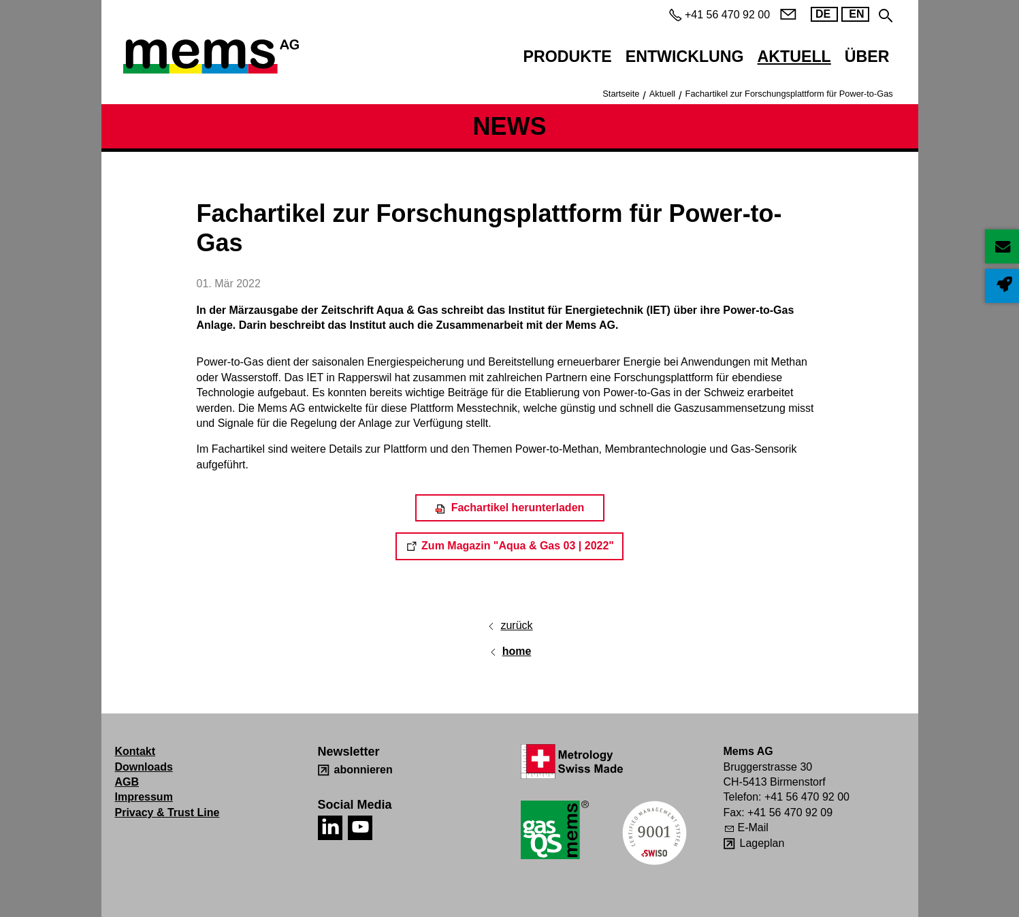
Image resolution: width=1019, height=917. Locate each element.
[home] (510, 651)
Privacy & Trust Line (167, 812)
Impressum (144, 797)
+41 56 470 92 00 (807, 797)
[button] (330, 828)
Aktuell (794, 56)
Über (867, 56)
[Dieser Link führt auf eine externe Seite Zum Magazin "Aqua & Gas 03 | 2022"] (509, 546)
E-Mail (753, 827)
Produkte (567, 56)
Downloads (144, 767)
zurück (516, 625)
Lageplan (762, 843)
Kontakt (135, 751)
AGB (127, 782)
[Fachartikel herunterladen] (509, 507)
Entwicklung (685, 56)
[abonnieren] (355, 769)
